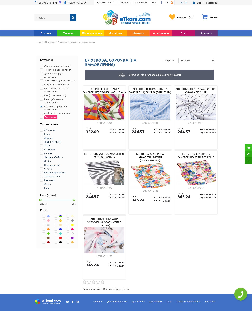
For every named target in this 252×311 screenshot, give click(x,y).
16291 (109, 122)
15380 (155, 122)
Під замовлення (92, 33)
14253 (201, 187)
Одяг (183, 33)
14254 (155, 190)
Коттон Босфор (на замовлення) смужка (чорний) (196, 90)
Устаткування (161, 33)
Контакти (206, 33)
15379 (201, 122)
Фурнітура (115, 33)
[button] (199, 2)
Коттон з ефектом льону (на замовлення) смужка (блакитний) (150, 90)
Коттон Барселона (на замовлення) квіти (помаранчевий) (150, 157)
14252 (109, 255)
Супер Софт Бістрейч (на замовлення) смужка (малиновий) (104, 90)
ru (186, 2)
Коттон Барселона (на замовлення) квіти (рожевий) (196, 155)
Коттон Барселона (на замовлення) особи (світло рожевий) (104, 222)
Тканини (68, 33)
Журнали (138, 33)
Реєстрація (212, 2)
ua (182, 2)
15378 (109, 187)
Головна (46, 33)
